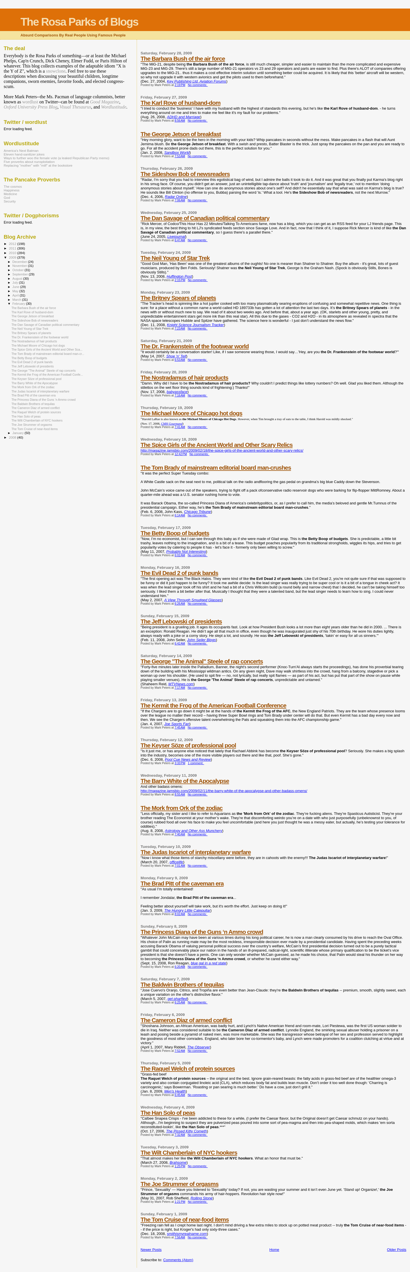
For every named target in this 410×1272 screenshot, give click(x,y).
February (19, 303)
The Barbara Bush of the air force (183, 58)
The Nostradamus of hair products (184, 377)
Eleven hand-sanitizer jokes (24, 154)
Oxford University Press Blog (31, 107)
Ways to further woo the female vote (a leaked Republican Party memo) (56, 158)
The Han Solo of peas (168, 1112)
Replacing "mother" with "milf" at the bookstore (38, 165)
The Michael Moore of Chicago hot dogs (191, 413)
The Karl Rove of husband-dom (181, 102)
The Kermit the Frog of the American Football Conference (213, 705)
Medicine (10, 194)
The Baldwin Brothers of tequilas (182, 984)
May (16, 291)
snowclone (55, 71)
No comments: (198, 85)
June (16, 287)
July (16, 282)
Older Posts (396, 1250)
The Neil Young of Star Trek (175, 258)
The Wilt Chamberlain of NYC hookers (189, 1152)
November (20, 265)
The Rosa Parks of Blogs (79, 22)
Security (10, 201)
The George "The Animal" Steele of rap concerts (202, 661)
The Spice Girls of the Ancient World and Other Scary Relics (217, 444)
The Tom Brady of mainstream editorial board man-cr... (47, 353)
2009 (13, 257)
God (7, 197)
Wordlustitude (113, 107)
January (19, 433)
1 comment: (196, 763)
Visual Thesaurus (75, 107)
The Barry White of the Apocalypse (185, 781)
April (16, 295)
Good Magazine (104, 101)
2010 (13, 253)
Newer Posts (151, 1250)
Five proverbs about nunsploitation (29, 161)
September (21, 274)
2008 (13, 437)
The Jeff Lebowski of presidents (181, 621)
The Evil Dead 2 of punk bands (179, 573)
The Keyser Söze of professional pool (188, 745)
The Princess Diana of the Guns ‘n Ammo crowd (202, 932)
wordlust (30, 101)
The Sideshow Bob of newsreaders (185, 174)
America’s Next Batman (21, 150)
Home (274, 1250)
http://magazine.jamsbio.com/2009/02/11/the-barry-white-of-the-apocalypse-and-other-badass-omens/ (224, 791)
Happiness (11, 190)
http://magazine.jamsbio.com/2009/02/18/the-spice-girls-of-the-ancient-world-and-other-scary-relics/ (222, 450)
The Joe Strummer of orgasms (179, 1184)
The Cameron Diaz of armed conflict (186, 1020)
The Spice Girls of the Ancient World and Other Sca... (47, 349)
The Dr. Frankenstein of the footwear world (195, 346)
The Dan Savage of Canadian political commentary (205, 218)
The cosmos (13, 186)
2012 (13, 244)
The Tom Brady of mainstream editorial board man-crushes (216, 467)
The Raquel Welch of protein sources (188, 1068)
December (20, 261)
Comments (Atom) (178, 1260)
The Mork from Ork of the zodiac (182, 808)
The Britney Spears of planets (178, 298)
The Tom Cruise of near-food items (185, 1219)
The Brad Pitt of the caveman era (182, 883)
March (17, 299)
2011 (13, 248)
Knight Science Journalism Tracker (195, 325)
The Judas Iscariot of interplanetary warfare (196, 852)
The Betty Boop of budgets (175, 533)
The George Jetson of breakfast (181, 134)
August (18, 278)
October (19, 270)
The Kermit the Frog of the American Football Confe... (47, 374)
